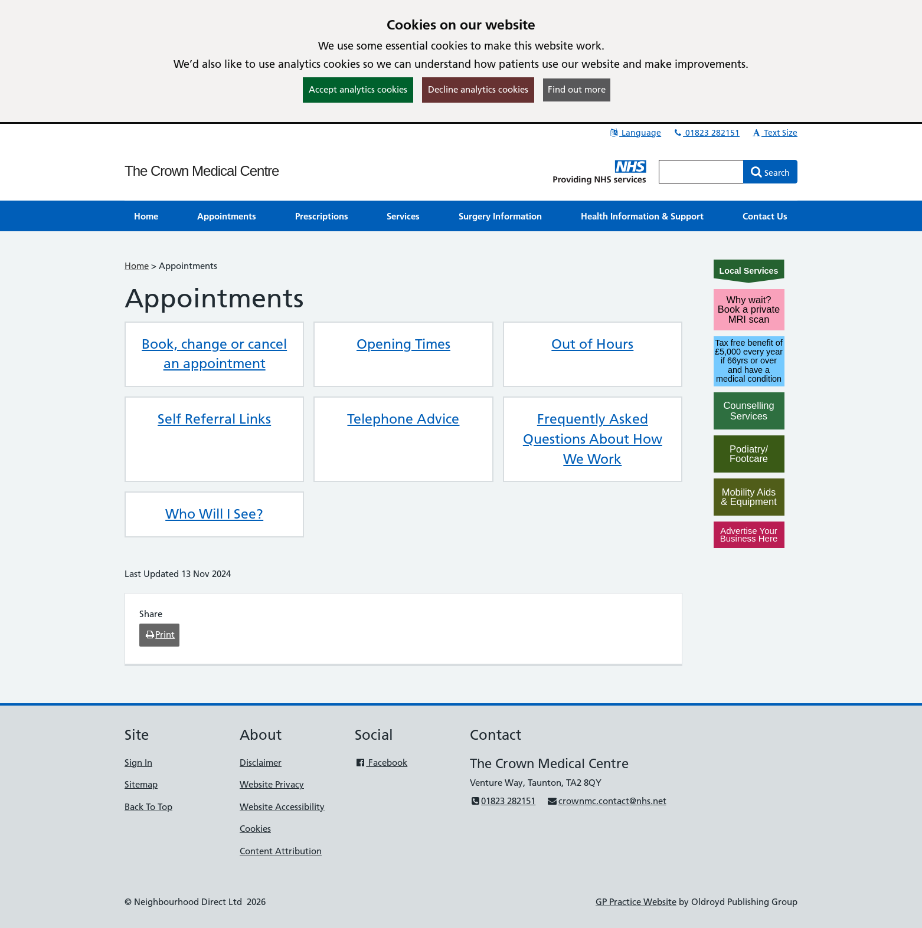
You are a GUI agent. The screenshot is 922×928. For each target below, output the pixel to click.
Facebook (381, 762)
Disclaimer (261, 762)
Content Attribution (281, 851)
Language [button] (635, 132)
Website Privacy (272, 784)
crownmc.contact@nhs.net (606, 800)
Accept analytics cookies (358, 89)
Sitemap (141, 784)
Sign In (138, 762)
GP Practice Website (636, 901)
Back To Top (148, 806)
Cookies (255, 828)
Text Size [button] (774, 132)
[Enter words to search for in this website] (701, 171)
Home (137, 265)
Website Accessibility (282, 806)
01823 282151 (706, 132)
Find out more (577, 89)
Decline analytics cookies (478, 89)
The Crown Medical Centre (202, 171)
